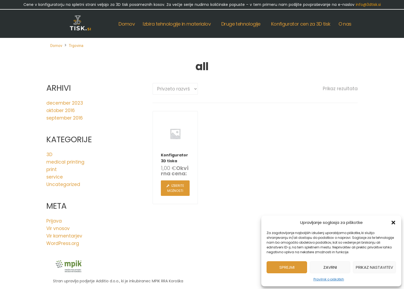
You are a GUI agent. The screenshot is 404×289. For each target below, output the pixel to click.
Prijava (54, 221)
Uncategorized (63, 184)
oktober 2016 (60, 110)
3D (49, 154)
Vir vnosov (58, 228)
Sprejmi (287, 267)
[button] (393, 222)
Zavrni (330, 267)
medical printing (65, 162)
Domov (56, 45)
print (51, 169)
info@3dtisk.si (368, 4)
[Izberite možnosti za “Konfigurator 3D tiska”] (175, 188)
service (54, 177)
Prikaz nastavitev (374, 267)
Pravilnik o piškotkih (328, 279)
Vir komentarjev (64, 236)
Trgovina (76, 45)
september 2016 (64, 118)
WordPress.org (62, 243)
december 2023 (64, 103)
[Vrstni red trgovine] (175, 89)
